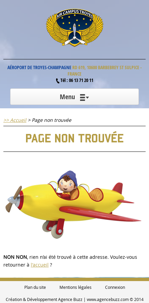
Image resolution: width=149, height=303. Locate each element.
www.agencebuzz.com (108, 299)
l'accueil (40, 264)
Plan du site (35, 287)
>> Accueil (14, 120)
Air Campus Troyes (74, 27)
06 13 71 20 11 (81, 80)
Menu (74, 96)
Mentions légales (75, 287)
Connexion (115, 287)
